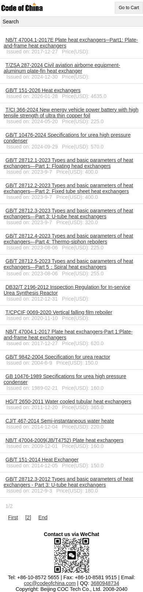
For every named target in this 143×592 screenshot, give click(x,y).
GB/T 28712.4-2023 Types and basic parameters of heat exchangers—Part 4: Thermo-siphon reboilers (68, 239)
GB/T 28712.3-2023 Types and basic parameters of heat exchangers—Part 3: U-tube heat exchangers (68, 213)
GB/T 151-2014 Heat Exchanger (42, 460)
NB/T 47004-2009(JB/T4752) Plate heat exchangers (64, 440)
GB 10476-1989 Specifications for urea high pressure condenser (65, 379)
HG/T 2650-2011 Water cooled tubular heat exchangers (68, 401)
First (13, 517)
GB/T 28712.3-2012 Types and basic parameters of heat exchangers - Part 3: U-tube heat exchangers (68, 482)
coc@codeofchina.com (50, 583)
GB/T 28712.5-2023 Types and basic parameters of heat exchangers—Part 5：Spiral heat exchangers (68, 264)
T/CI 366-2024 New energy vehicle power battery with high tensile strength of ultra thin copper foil (71, 112)
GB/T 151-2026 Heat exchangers (42, 90)
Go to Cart (129, 7)
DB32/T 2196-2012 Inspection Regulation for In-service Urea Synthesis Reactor (67, 290)
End (43, 517)
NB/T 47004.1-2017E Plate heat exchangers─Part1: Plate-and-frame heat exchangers (71, 43)
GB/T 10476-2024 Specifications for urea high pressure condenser (67, 138)
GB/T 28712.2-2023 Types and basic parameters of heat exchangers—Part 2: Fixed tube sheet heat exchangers (68, 188)
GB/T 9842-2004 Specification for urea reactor (57, 357)
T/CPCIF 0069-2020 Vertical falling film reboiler (58, 312)
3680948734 (105, 583)
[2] (28, 517)
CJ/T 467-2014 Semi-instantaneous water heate (59, 421)
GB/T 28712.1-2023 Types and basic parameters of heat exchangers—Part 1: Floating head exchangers (68, 163)
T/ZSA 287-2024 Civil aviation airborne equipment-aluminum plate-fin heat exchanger (62, 68)
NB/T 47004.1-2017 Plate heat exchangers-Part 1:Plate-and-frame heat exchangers (68, 334)
